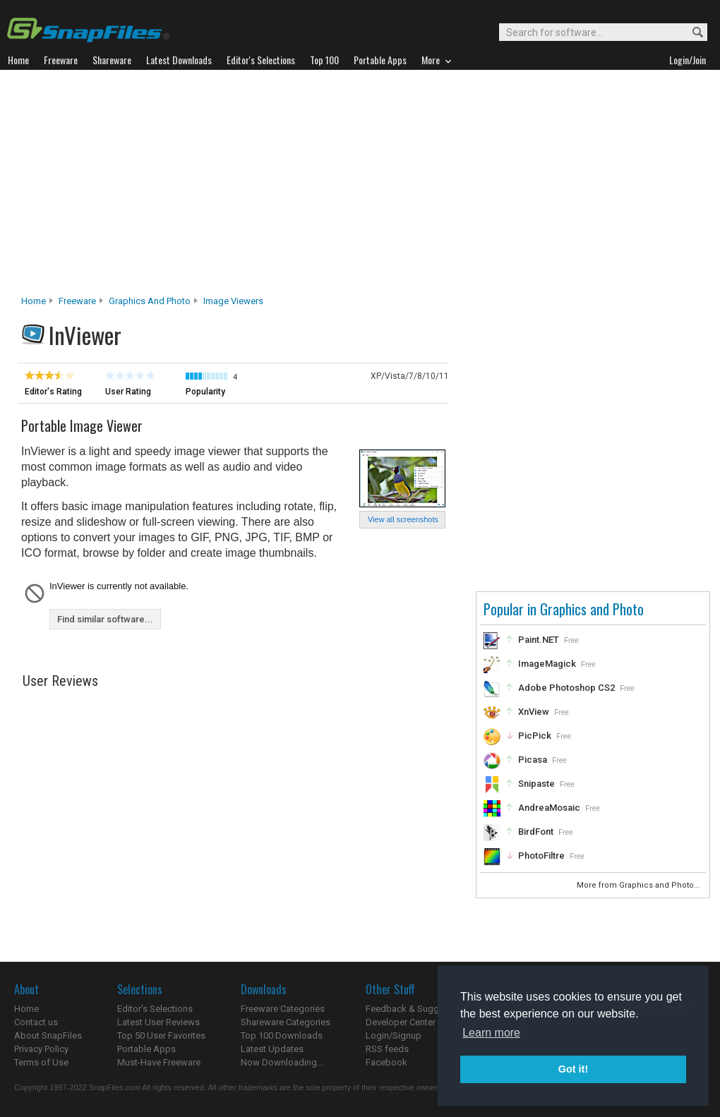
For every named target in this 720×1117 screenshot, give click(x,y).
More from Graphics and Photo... (639, 885)
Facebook (386, 1062)
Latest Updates (272, 1049)
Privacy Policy (41, 1049)
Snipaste (536, 783)
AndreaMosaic (549, 807)
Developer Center (401, 1022)
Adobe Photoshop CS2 (566, 687)
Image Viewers (233, 301)
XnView (533, 711)
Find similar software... (105, 619)
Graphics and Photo (150, 301)
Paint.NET (538, 639)
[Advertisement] (360, 186)
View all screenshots (403, 519)
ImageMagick (547, 663)
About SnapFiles (48, 1035)
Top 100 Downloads (282, 1035)
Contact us (36, 1022)
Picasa (532, 759)
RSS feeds (387, 1049)
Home (33, 301)
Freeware (77, 301)
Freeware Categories (283, 1008)
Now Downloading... (282, 1062)
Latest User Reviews (158, 1022)
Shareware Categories (285, 1022)
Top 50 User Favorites (161, 1035)
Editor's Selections (155, 1008)
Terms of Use (41, 1062)
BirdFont (535, 831)
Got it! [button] (573, 1069)
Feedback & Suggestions (417, 1008)
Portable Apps (146, 1049)
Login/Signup (393, 1035)
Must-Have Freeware (158, 1062)
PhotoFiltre (541, 855)
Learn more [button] (491, 1033)
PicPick (534, 735)
